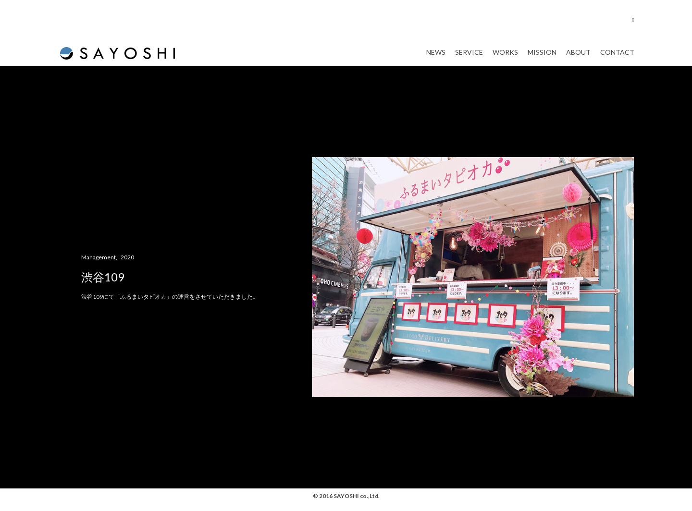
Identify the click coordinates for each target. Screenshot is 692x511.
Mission (542, 56)
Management (98, 265)
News (435, 56)
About (578, 56)
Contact (617, 56)
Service (469, 56)
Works (505, 56)
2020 (127, 265)
